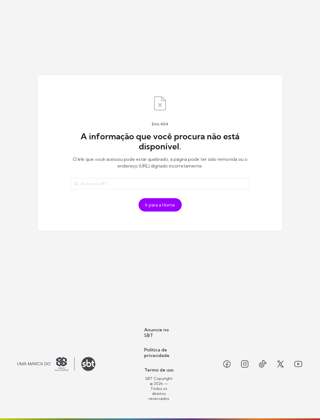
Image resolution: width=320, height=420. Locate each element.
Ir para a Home (160, 205)
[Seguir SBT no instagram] (244, 364)
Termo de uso (159, 370)
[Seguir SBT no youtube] (298, 364)
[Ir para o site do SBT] (88, 364)
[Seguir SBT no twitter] (280, 364)
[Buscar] (76, 183)
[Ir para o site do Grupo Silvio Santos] (46, 364)
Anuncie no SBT (156, 332)
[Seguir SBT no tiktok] (262, 364)
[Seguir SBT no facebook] (226, 364)
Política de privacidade (156, 352)
